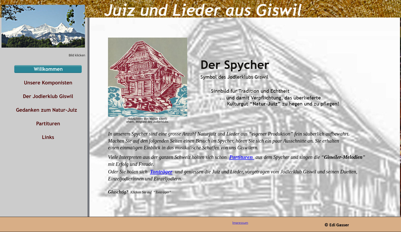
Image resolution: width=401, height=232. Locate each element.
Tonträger (161, 171)
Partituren (241, 157)
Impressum (240, 222)
